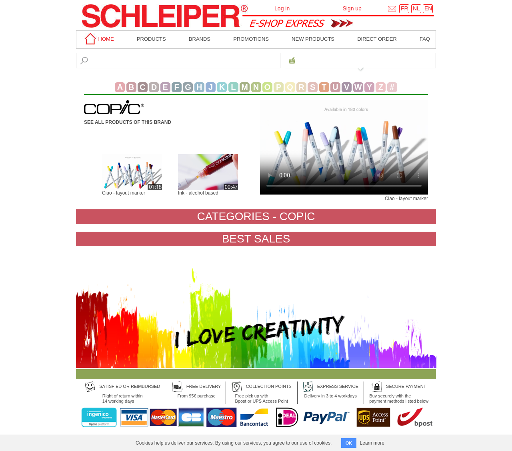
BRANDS (199, 39)
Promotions (251, 39)
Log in (282, 8)
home (98, 39)
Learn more (372, 443)
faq (425, 39)
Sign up (351, 8)
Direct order (377, 39)
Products (151, 39)
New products (313, 39)
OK (349, 443)
